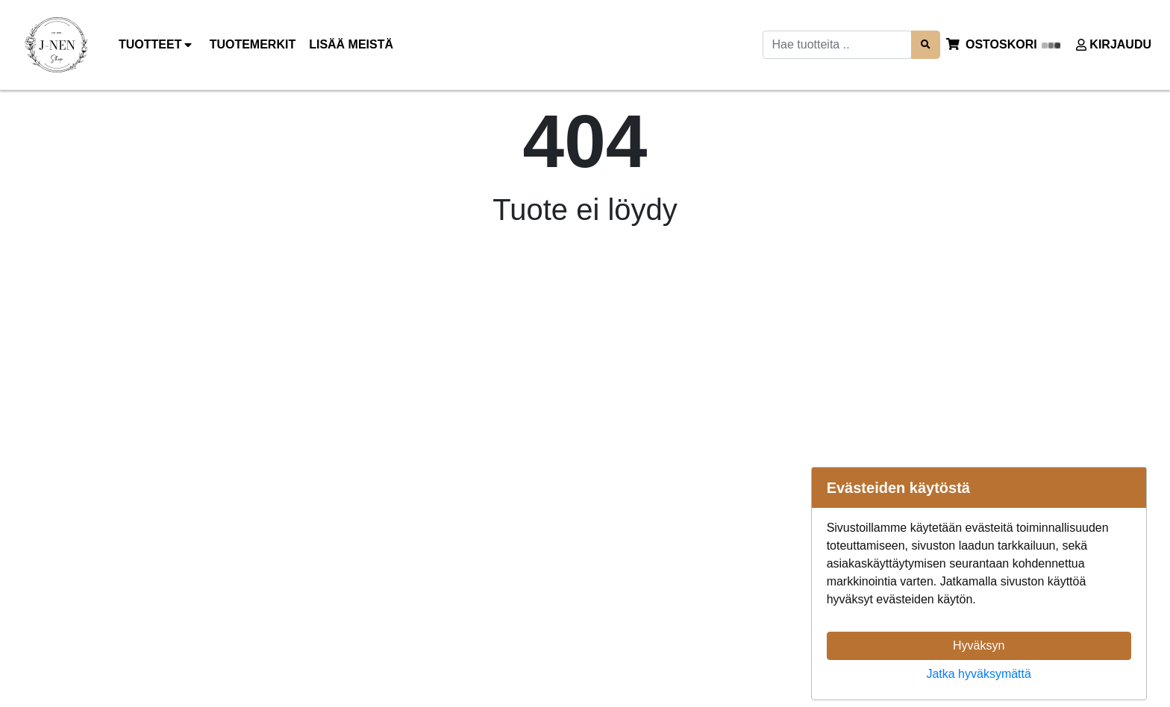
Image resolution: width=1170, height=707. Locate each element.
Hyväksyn (978, 645)
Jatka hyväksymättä (978, 673)
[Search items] (925, 44)
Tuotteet (157, 45)
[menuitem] (254, 45)
